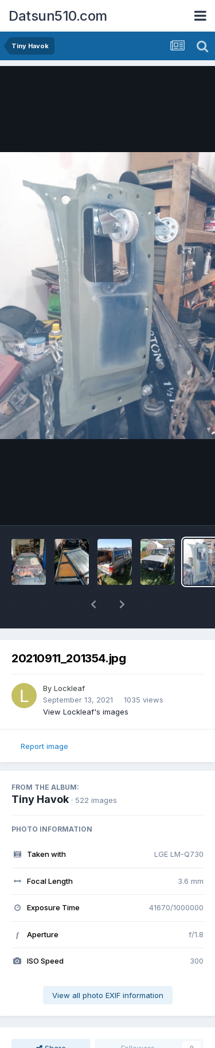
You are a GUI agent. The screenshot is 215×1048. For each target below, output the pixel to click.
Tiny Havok (40, 799)
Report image (44, 746)
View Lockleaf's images (85, 711)
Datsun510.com (58, 15)
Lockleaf (69, 688)
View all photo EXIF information (107, 995)
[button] (93, 604)
